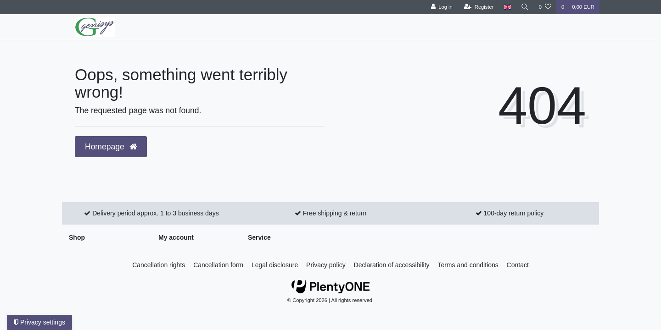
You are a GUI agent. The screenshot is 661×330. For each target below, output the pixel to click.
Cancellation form (218, 265)
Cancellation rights (158, 265)
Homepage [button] (111, 146)
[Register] (479, 7)
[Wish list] (545, 7)
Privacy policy (326, 265)
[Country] (506, 7)
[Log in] (441, 7)
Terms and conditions (467, 265)
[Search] (524, 7)
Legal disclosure (275, 265)
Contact (518, 265)
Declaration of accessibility (392, 265)
